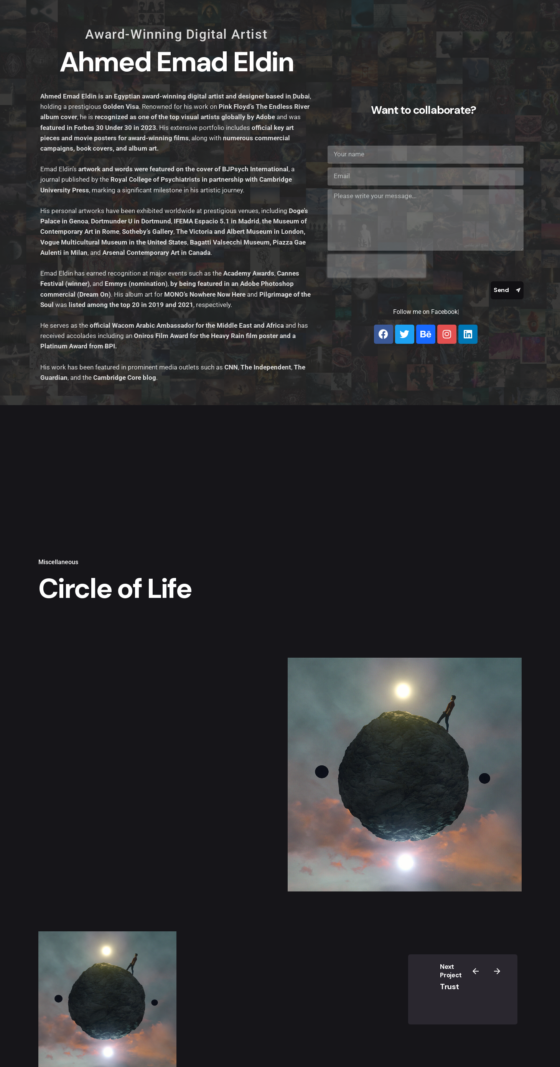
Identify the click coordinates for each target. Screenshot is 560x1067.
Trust (449, 986)
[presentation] (377, 265)
